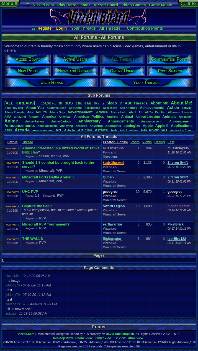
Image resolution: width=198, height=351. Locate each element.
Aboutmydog (13, 107)
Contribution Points (145, 28)
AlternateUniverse (180, 112)
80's (96, 103)
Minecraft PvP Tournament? (46, 224)
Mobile (56, 156)
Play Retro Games (74, 5)
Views (147, 142)
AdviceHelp (118, 112)
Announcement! (180, 121)
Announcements (19, 125)
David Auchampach (120, 333)
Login (61, 28)
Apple (148, 126)
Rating (160, 142)
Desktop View (63, 338)
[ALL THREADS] (19, 103)
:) (103, 103)
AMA (7, 116)
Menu (9, 3)
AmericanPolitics (89, 116)
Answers (81, 125)
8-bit (87, 103)
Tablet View (103, 338)
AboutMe (159, 103)
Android (113, 116)
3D (60, 103)
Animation (185, 116)
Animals (169, 116)
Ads (30, 112)
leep (112, 103)
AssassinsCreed (181, 130)
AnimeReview (34, 121)
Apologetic (113, 125)
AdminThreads (14, 112)
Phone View (83, 338)
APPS (8, 130)
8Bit (79, 103)
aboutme (75, 107)
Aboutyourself (56, 107)
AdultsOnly (57, 112)
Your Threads (83, 28)
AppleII (161, 126)
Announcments (47, 125)
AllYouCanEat (155, 112)
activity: (187, 107)
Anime (11, 121)
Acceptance (92, 107)
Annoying (66, 125)
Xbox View (135, 338)
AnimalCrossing (148, 116)
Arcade (22, 130)
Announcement (151, 121)
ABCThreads (136, 103)
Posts (135, 142)
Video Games (133, 5)
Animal (127, 116)
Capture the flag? (37, 206)
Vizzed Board (106, 5)
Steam (44, 156)
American (65, 116)
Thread (27, 142)
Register (45, 28)
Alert (132, 112)
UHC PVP (30, 191)
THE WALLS (32, 239)
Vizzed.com (43, 5)
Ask (113, 130)
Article (69, 130)
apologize (132, 126)
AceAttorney (128, 107)
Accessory (110, 107)
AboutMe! (181, 103)
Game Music (160, 5)
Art (58, 130)
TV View (119, 338)
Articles (85, 130)
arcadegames (42, 130)
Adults (41, 112)
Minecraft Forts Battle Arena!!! (48, 177)
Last (171, 142)
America (49, 116)
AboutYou (35, 108)
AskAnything (129, 130)
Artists (101, 130)
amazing (20, 116)
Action (173, 107)
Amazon (34, 116)
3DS (69, 103)
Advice (102, 112)
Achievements (152, 108)
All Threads (109, 28)
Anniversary (89, 121)
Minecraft (46, 171)
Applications (181, 126)
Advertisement (81, 112)
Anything (96, 125)
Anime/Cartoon (61, 121)
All (140, 112)
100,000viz (48, 103)
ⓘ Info (188, 3)
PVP (66, 156)
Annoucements (121, 121)
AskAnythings (154, 130)
